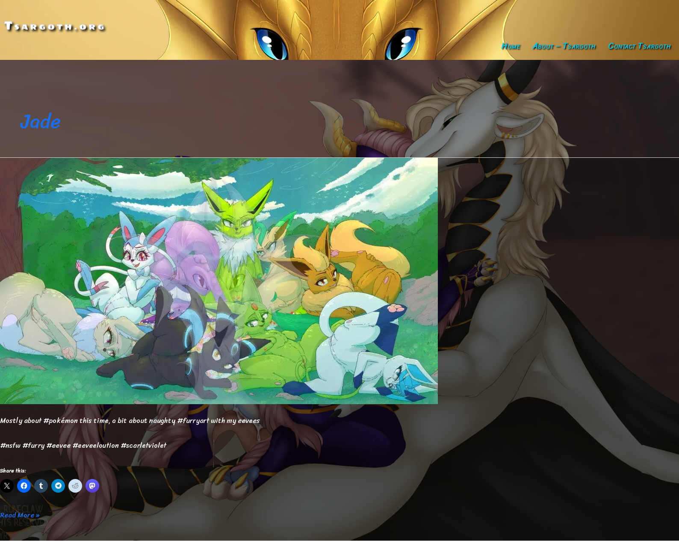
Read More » (19, 515)
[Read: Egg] (219, 280)
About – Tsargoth (564, 45)
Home (510, 45)
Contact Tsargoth (639, 45)
